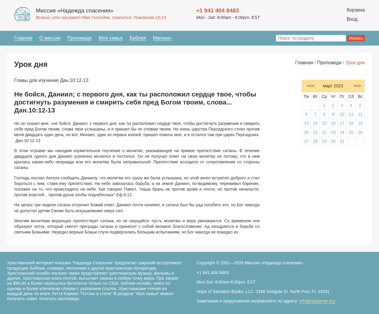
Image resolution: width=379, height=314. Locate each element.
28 (315, 141)
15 (324, 123)
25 (351, 132)
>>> (357, 85)
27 (306, 141)
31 (342, 141)
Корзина (356, 9)
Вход (352, 19)
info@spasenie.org (317, 301)
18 (351, 123)
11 (351, 114)
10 (342, 114)
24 (342, 132)
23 (333, 132)
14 (315, 123)
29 (324, 141)
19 (360, 123)
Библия (138, 38)
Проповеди (80, 38)
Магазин (162, 38)
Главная (23, 38)
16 (333, 123)
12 (360, 114)
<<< (310, 85)
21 (315, 132)
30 (333, 141)
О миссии (49, 38)
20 (306, 132)
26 (360, 132)
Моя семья (111, 38)
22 (324, 132)
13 (306, 123)
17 (342, 123)
